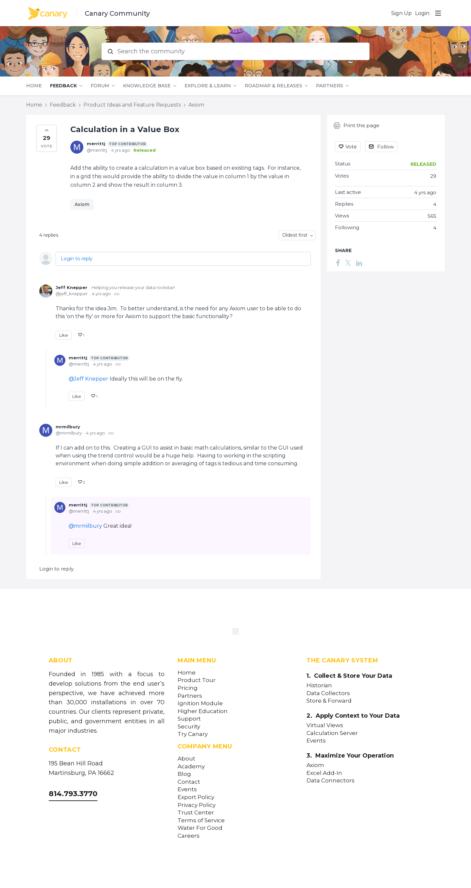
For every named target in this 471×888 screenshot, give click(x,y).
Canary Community (117, 13)
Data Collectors (328, 693)
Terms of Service (201, 820)
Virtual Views (324, 725)
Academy (191, 766)
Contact (189, 782)
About (186, 759)
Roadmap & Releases (273, 86)
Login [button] (422, 13)
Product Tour (197, 680)
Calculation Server (332, 733)
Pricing (188, 688)
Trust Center (196, 813)
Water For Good (200, 828)
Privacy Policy (197, 805)
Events (187, 789)
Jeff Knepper (71, 287)
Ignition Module (200, 703)
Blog (184, 774)
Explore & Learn (207, 86)
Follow (385, 147)
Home (34, 86)
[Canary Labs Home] (235, 632)
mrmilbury (68, 426)
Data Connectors (330, 780)
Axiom (196, 105)
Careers (189, 836)
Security (189, 727)
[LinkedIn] (359, 262)
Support (189, 719)
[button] (46, 138)
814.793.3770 (73, 793)
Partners (329, 86)
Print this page (356, 125)
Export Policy (196, 797)
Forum (100, 86)
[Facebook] (338, 262)
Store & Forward (329, 701)
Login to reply (77, 259)
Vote (351, 147)
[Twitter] (348, 262)
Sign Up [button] (401, 13)
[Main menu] (438, 13)
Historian (319, 685)
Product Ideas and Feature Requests (132, 105)
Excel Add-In (324, 773)
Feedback (63, 86)
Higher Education (203, 711)
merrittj (117, 144)
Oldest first (294, 235)
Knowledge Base (147, 86)
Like (63, 335)
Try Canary (193, 734)
